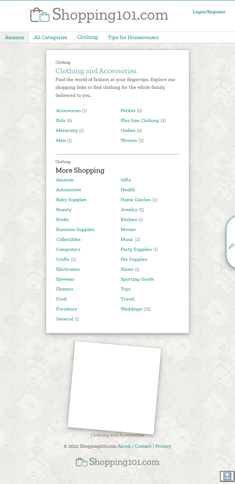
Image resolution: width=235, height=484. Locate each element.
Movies (128, 229)
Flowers (64, 289)
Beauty (63, 209)
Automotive (68, 189)
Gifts (126, 180)
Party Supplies (136, 249)
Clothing (87, 37)
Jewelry (129, 209)
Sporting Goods (137, 279)
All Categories (50, 37)
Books (62, 219)
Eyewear (65, 279)
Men (61, 140)
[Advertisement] (115, 388)
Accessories (69, 110)
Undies (129, 130)
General (64, 319)
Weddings (131, 309)
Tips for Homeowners (133, 37)
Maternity (67, 130)
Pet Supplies (134, 259)
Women (129, 140)
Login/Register (209, 12)
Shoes (127, 269)
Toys (126, 289)
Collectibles (68, 239)
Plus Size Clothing (140, 120)
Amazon (14, 37)
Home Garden (136, 199)
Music (127, 239)
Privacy (163, 446)
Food (61, 299)
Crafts (62, 259)
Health (128, 189)
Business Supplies (75, 229)
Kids (61, 120)
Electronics (68, 269)
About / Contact (135, 446)
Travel (128, 299)
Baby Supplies (71, 199)
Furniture (66, 309)
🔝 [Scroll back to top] (227, 476)
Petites (129, 110)
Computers (68, 249)
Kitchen (129, 219)
